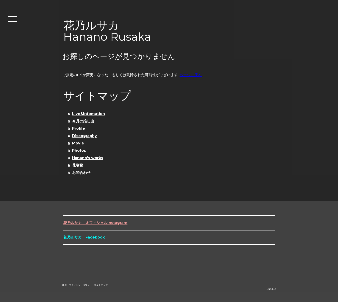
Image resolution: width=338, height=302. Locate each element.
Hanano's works (87, 158)
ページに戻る (191, 75)
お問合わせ (81, 172)
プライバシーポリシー (80, 285)
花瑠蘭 (77, 165)
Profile (78, 128)
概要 (64, 285)
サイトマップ (101, 285)
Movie (78, 143)
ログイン (271, 288)
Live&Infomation (88, 114)
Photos (79, 150)
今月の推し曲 (83, 121)
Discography (84, 136)
